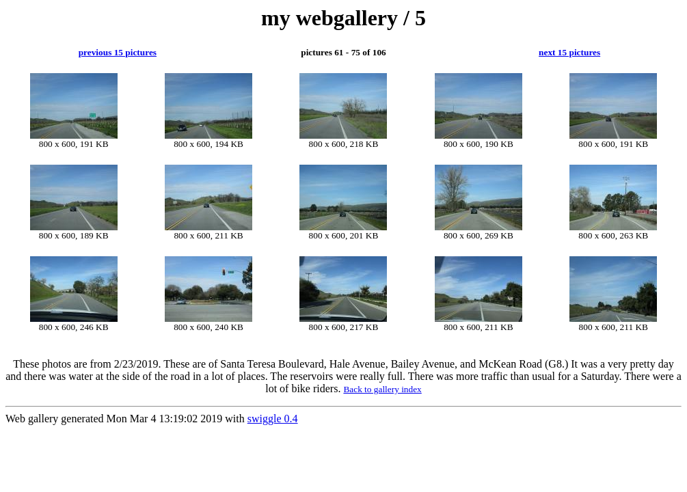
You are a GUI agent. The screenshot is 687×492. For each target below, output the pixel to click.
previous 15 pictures (118, 52)
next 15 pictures (569, 52)
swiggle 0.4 (272, 418)
